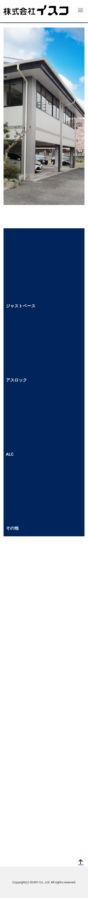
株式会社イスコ (36, 10)
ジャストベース (20, 305)
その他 (12, 528)
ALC (10, 454)
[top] (81, 862)
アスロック (16, 380)
